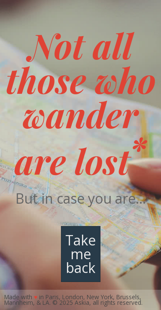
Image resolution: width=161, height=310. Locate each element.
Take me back (80, 254)
